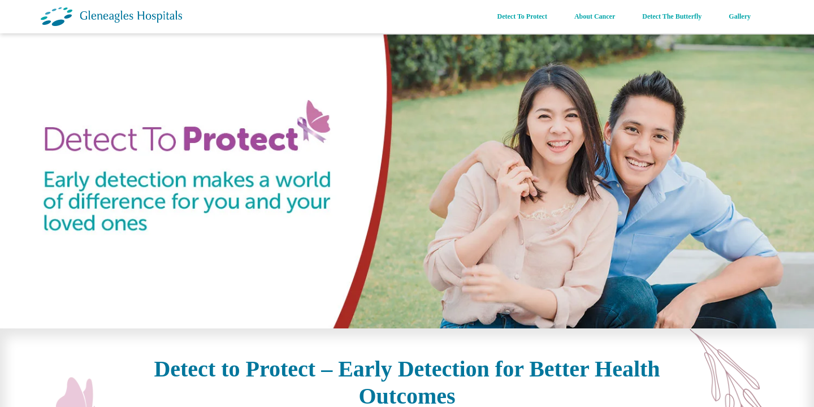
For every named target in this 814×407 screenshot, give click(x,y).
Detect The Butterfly (672, 16)
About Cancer (594, 16)
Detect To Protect (522, 16)
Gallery (740, 16)
